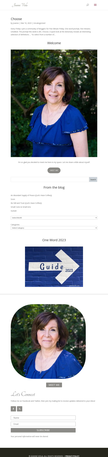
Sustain (14, 211)
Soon (13, 199)
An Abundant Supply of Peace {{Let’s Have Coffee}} (31, 195)
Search (93, 179)
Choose (16, 19)
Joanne (16, 23)
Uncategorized (39, 23)
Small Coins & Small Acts (21, 207)
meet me (54, 385)
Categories (15, 224)
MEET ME (54, 170)
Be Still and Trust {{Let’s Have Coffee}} (26, 203)
